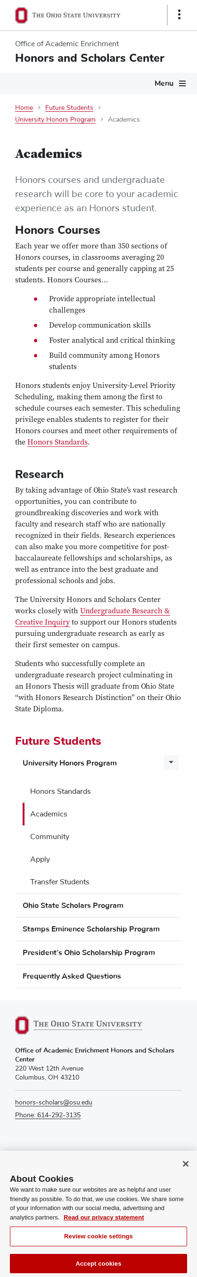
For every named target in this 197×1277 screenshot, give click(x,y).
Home (24, 108)
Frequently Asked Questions (72, 976)
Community (49, 836)
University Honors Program (55, 119)
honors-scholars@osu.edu (53, 1102)
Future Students (69, 108)
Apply (40, 859)
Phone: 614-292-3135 (48, 1115)
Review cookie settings (98, 1241)
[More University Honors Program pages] (171, 762)
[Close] (185, 1169)
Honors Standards (60, 791)
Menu (164, 83)
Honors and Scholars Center (89, 58)
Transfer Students (60, 882)
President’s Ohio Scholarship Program (89, 952)
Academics (48, 814)
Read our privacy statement (104, 1222)
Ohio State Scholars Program (73, 905)
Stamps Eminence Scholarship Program (91, 929)
